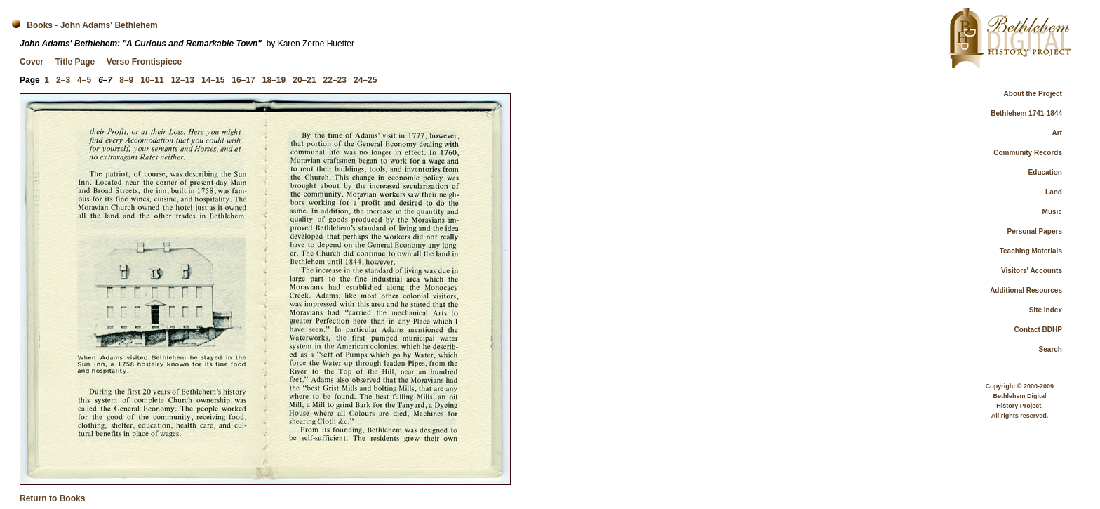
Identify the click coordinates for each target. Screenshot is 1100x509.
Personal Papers (1034, 231)
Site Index (1045, 310)
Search (1050, 349)
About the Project (1033, 94)
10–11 (151, 80)
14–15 (212, 80)
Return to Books (52, 498)
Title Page (75, 62)
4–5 (84, 80)
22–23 (335, 80)
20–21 (304, 80)
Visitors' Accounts (1031, 271)
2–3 (63, 80)
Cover (31, 62)
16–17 (243, 80)
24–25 (365, 80)
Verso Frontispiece (144, 62)
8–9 (126, 80)
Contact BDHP (1038, 329)
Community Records (1027, 153)
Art (1057, 133)
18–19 (274, 80)
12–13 (182, 80)
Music (1052, 212)
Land (1053, 192)
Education (1045, 172)
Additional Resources (1026, 290)
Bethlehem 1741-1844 (1026, 113)
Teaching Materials (1031, 251)
